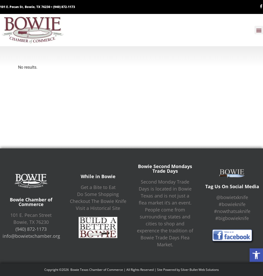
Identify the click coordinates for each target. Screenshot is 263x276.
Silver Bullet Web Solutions (200, 269)
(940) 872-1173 (64, 7)
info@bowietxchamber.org (31, 236)
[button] (256, 255)
